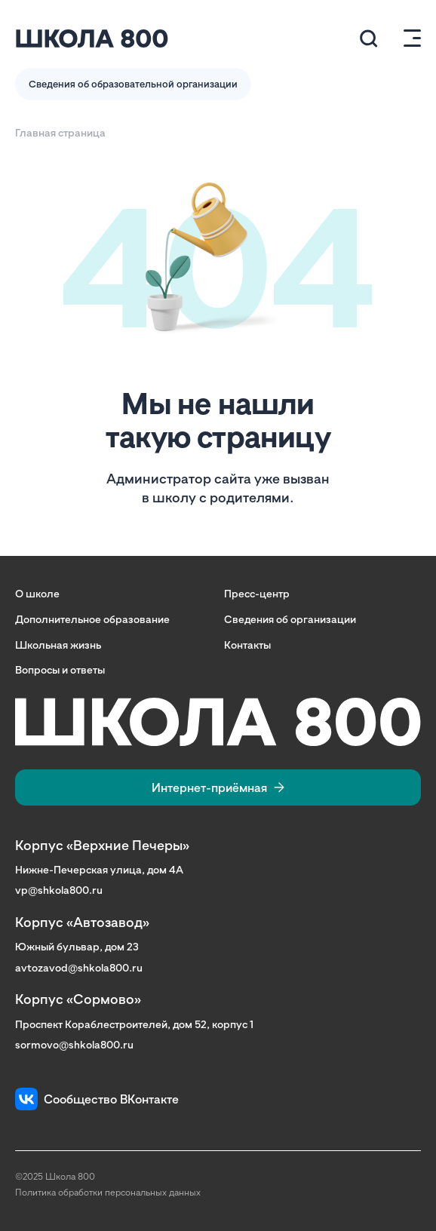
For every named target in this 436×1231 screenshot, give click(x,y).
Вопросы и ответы (60, 669)
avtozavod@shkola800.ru (79, 967)
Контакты (247, 644)
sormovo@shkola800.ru (74, 1044)
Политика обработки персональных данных (108, 1192)
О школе (37, 593)
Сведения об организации (290, 618)
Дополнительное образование (92, 618)
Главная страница (60, 132)
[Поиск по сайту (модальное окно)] (368, 38)
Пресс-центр (257, 593)
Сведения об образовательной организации (133, 84)
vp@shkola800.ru (59, 889)
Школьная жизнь (58, 644)
